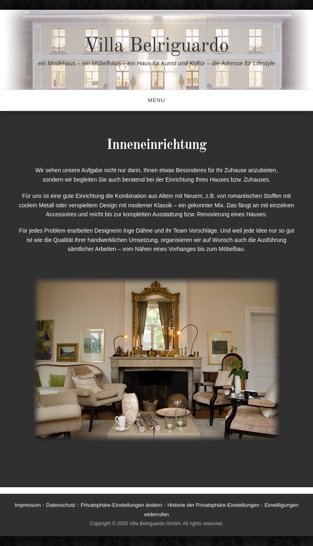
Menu (156, 100)
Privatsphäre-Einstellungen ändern (121, 505)
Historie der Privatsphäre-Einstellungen (213, 505)
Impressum (28, 505)
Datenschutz (60, 505)
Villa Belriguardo (156, 46)
